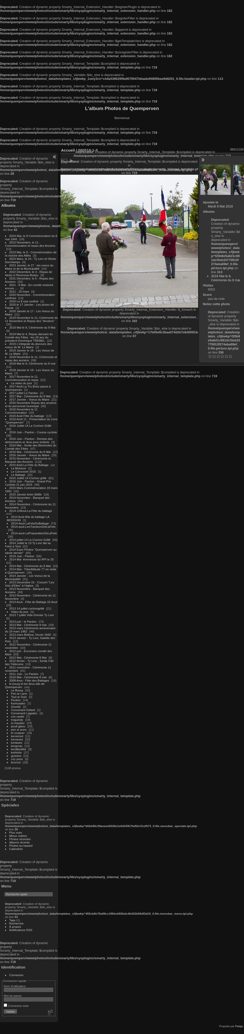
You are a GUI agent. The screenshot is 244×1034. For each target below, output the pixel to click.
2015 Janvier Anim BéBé (25, 494)
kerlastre (16, 742)
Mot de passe (13, 995)
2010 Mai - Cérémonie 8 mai (28, 677)
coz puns (17, 759)
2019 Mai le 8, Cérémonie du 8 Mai (32, 327)
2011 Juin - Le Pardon (24, 673)
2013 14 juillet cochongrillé (27, 608)
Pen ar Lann (19, 693)
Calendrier (16, 848)
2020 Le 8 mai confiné (24, 301)
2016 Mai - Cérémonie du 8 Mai (30, 451)
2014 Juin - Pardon (21, 556)
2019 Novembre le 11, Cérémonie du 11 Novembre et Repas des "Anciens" (31, 319)
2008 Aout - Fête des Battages (29, 680)
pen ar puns (19, 729)
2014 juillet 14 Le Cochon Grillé (30, 539)
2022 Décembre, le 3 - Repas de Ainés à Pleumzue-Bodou (28, 273)
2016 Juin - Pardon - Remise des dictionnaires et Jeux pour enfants (29, 440)
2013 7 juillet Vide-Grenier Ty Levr (31, 615)
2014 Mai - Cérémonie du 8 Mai (30, 565)
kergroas (17, 745)
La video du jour (21, 383)
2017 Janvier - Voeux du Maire (29, 399)
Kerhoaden (18, 703)
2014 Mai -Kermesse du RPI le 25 (31, 559)
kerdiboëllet (18, 749)
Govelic (16, 706)
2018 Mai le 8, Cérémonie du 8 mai (32, 363)
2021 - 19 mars (19, 291)
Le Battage (18, 474)
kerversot (17, 736)
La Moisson (18, 468)
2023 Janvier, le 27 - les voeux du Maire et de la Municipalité (29, 267)
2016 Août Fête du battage (26, 415)
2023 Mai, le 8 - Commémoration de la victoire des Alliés (30, 254)
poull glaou (18, 726)
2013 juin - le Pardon (23, 621)
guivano (16, 755)
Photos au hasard (21, 845)
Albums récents (19, 842)
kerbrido (16, 752)
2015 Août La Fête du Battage (29, 465)
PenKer (16, 700)
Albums (8, 205)
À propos (15, 926)
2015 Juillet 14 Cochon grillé (28, 478)
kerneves (17, 739)
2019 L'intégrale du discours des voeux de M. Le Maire (28, 345)
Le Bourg (17, 690)
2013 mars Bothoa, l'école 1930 (30, 634)
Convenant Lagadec (24, 713)
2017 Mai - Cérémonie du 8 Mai (30, 396)
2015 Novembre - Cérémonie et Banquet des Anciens (28, 460)
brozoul (16, 762)
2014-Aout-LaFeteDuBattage (30, 523)
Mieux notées (18, 835)
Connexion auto (16, 1005)
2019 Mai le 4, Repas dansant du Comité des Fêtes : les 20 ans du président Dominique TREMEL (29, 337)
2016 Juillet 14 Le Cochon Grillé (30, 425)
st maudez (18, 723)
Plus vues (15, 832)
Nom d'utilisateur (15, 986)
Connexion (16, 975)
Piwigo (239, 1026)
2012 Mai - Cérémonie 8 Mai (28, 657)
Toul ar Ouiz (19, 696)
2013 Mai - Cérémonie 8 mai (28, 624)
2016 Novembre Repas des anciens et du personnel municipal (30, 404)
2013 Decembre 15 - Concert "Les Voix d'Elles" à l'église (29, 584)
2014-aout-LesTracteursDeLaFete (33, 526)
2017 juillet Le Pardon (23, 393)
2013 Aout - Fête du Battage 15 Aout (33, 601)
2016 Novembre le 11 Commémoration (21, 411)
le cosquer (18, 732)
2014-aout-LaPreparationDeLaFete (34, 533)
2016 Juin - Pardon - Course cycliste (33, 432)
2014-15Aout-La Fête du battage (30, 510)
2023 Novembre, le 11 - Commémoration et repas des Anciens (30, 244)
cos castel (17, 716)
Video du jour (19, 611)
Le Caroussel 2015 (23, 471)
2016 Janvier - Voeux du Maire (29, 455)
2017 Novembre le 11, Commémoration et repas (22, 378)
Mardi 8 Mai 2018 (220, 206)
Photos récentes (20, 839)
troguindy (17, 719)
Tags (12, 920)
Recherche (16, 923)
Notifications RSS (21, 930)
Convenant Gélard (23, 709)
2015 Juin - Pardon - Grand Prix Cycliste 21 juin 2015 (28, 483)
